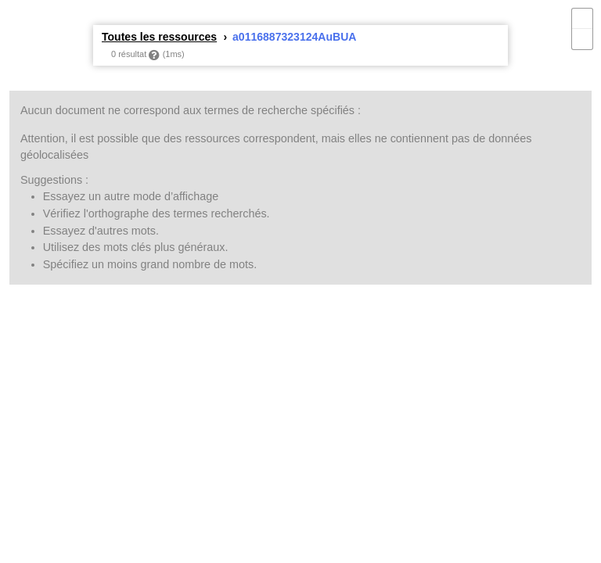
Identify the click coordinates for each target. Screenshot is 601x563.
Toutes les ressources (159, 36)
